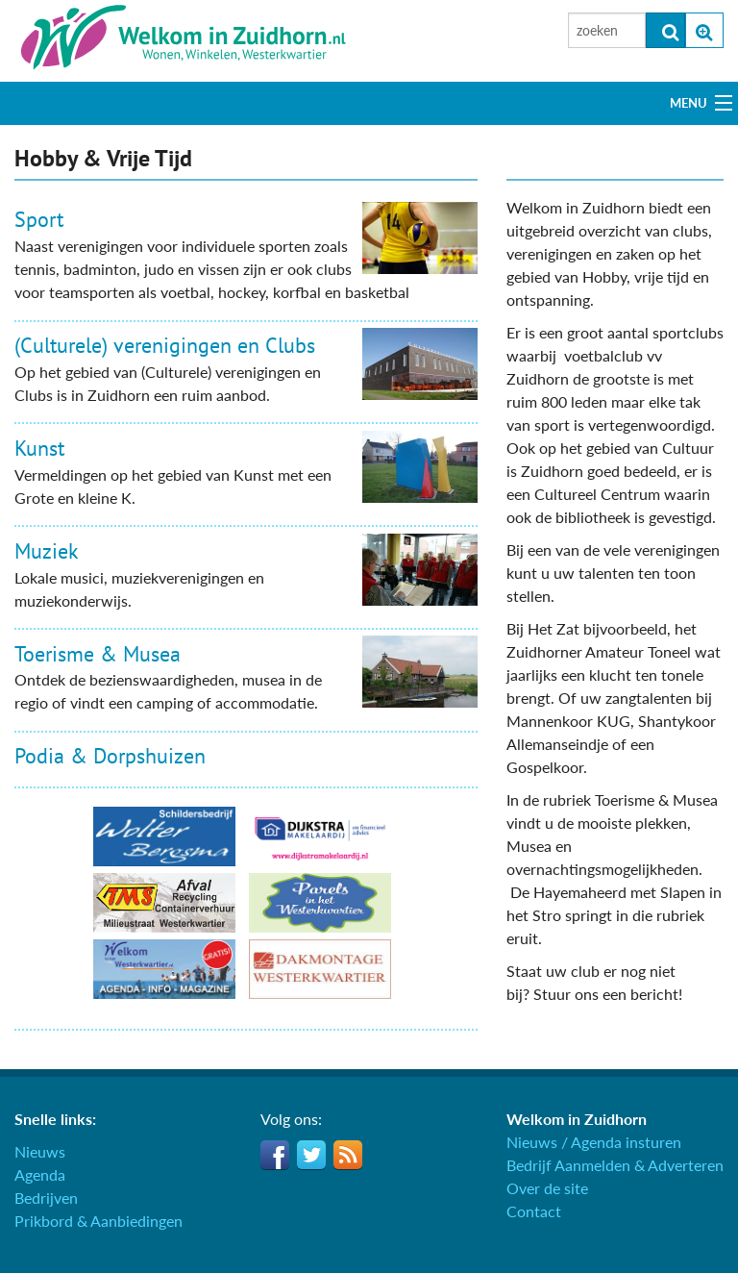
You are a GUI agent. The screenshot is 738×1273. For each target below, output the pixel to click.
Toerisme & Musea (97, 653)
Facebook (274, 1154)
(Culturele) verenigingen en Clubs (164, 345)
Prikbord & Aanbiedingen (98, 1220)
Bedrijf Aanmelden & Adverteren (615, 1165)
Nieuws (39, 1151)
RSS (347, 1154)
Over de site (547, 1188)
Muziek (46, 550)
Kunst (39, 448)
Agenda (39, 1174)
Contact (533, 1211)
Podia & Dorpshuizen (110, 755)
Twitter (311, 1154)
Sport (38, 219)
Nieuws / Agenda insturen (593, 1142)
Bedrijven (46, 1197)
